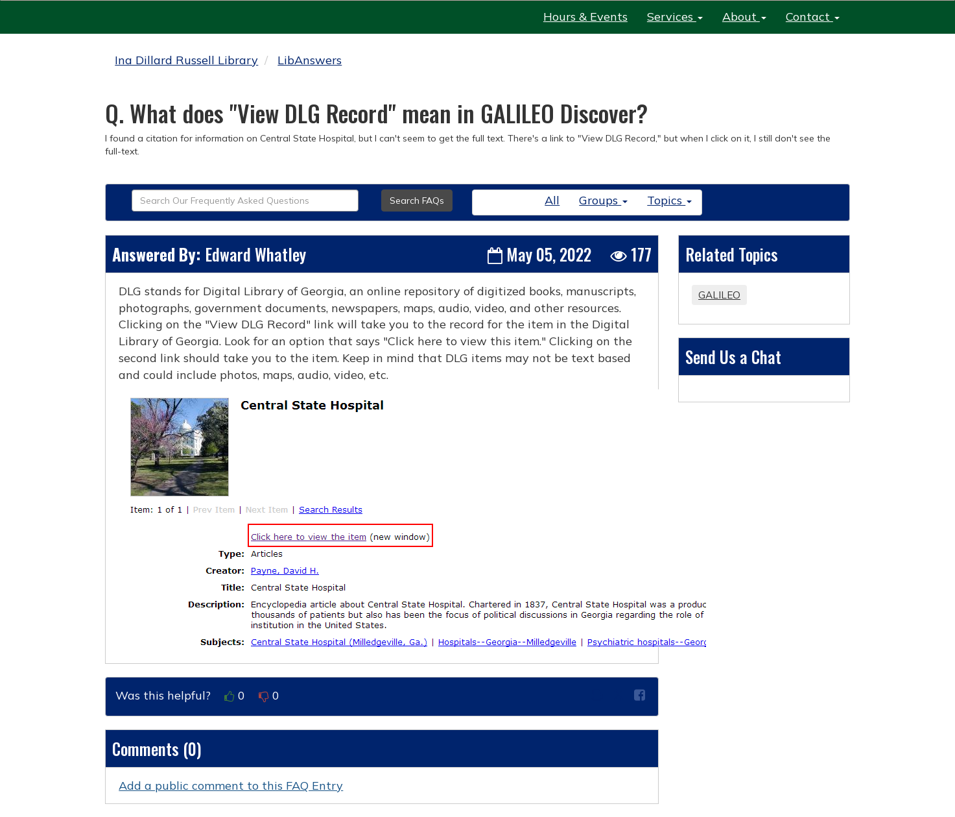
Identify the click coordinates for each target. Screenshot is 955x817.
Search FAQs (417, 200)
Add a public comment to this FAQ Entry (231, 785)
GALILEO (719, 295)
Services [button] (675, 16)
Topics (669, 200)
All (552, 200)
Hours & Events (585, 16)
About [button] (744, 16)
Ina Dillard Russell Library (186, 60)
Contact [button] (813, 16)
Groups (603, 200)
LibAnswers (309, 60)
